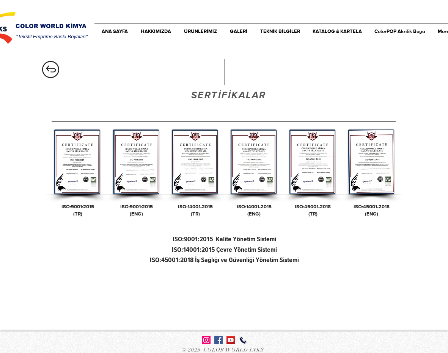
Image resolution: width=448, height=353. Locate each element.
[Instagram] (206, 340)
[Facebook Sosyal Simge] (218, 340)
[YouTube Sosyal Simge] (230, 340)
